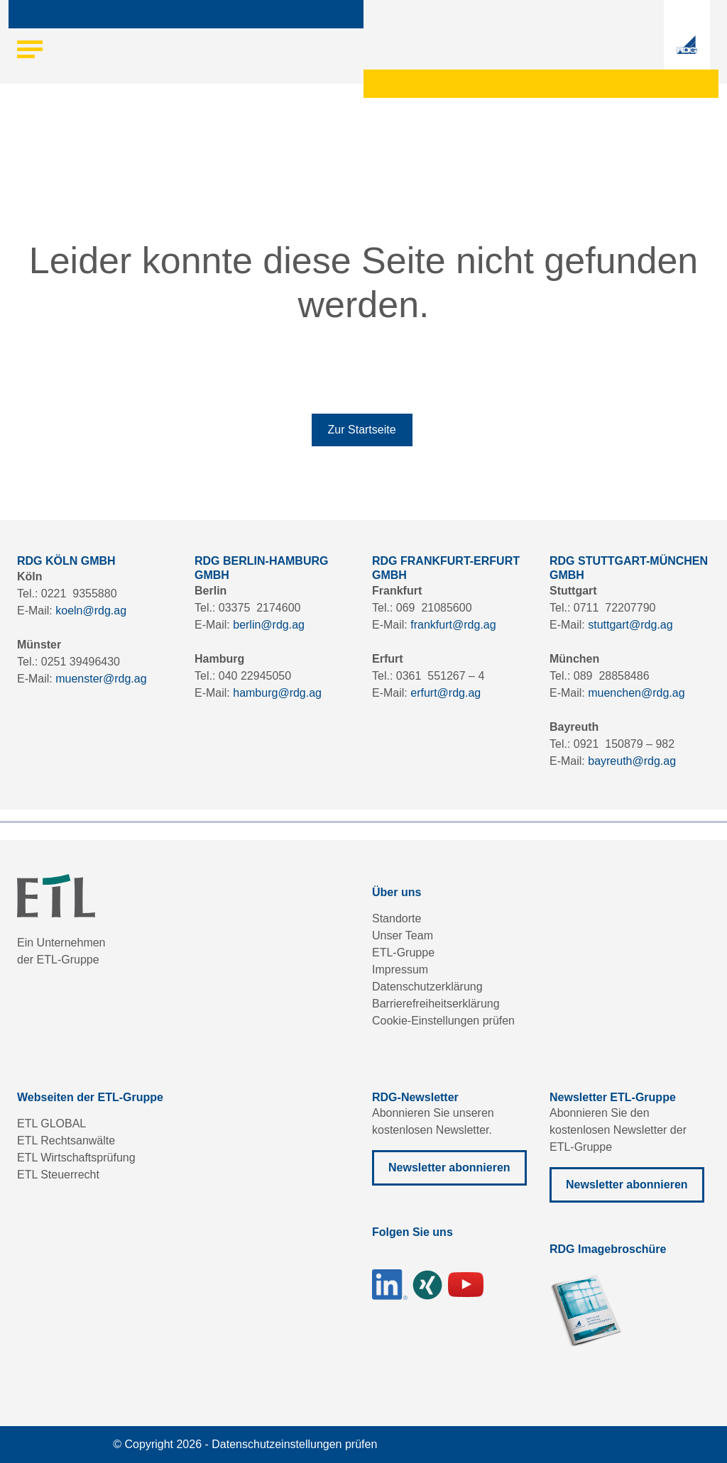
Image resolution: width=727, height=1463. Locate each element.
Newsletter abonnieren (449, 1167)
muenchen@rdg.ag (636, 693)
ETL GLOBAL (51, 1123)
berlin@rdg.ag (269, 625)
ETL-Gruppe (403, 952)
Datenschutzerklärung (427, 987)
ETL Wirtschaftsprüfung (76, 1158)
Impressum (400, 970)
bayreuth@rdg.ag (632, 761)
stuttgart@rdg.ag (630, 625)
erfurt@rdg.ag (445, 693)
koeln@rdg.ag (90, 610)
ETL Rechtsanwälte (66, 1140)
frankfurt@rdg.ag (453, 625)
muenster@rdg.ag (100, 679)
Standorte (396, 918)
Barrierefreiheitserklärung (436, 1004)
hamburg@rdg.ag (277, 693)
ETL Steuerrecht (58, 1175)
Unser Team (402, 935)
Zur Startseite (362, 430)
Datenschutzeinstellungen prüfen (294, 1444)
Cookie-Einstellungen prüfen (443, 1021)
